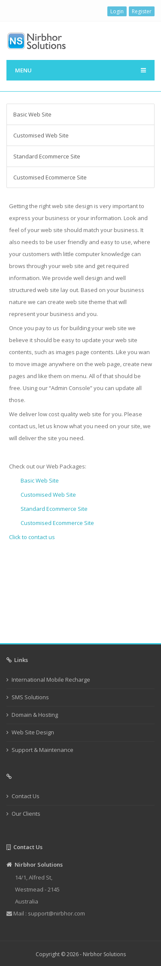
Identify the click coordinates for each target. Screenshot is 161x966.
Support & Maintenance (42, 750)
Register (142, 11)
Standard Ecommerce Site (46, 156)
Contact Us (25, 796)
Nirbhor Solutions (104, 954)
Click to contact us (32, 537)
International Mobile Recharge (51, 679)
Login (117, 11)
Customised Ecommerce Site (50, 177)
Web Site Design (33, 732)
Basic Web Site (32, 114)
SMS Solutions (30, 697)
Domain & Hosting (35, 715)
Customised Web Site (41, 135)
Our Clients (26, 813)
